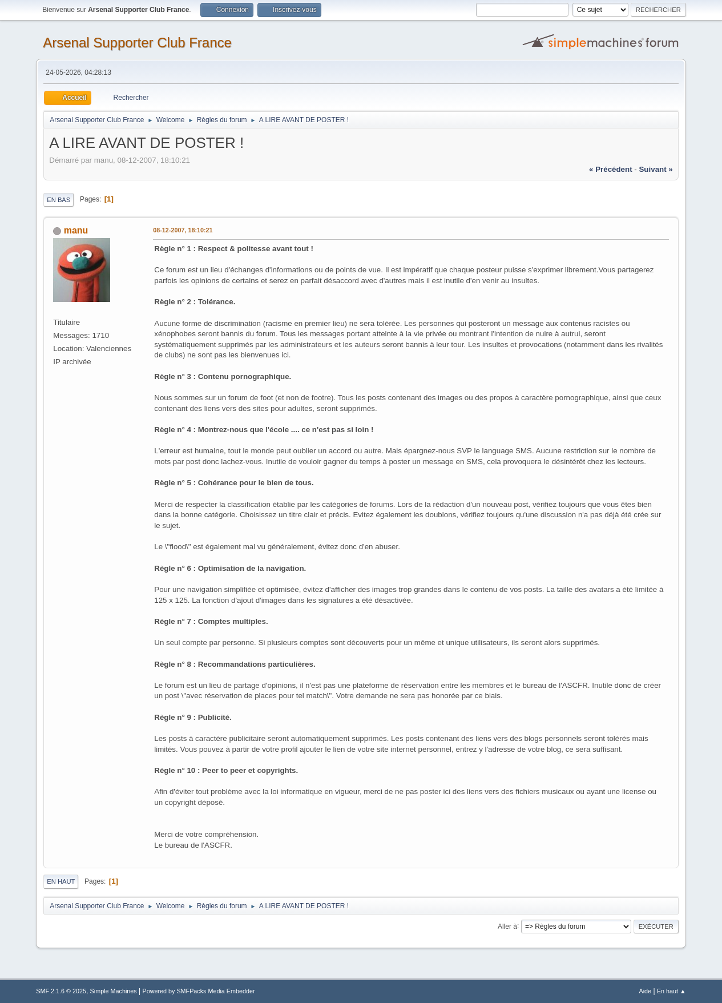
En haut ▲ (671, 991)
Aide (645, 991)
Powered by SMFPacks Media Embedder (198, 991)
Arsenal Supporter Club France (137, 42)
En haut (61, 881)
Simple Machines (113, 991)
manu (76, 230)
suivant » (655, 169)
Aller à (507, 926)
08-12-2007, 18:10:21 (182, 230)
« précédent (610, 169)
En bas (58, 199)
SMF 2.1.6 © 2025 (61, 991)
